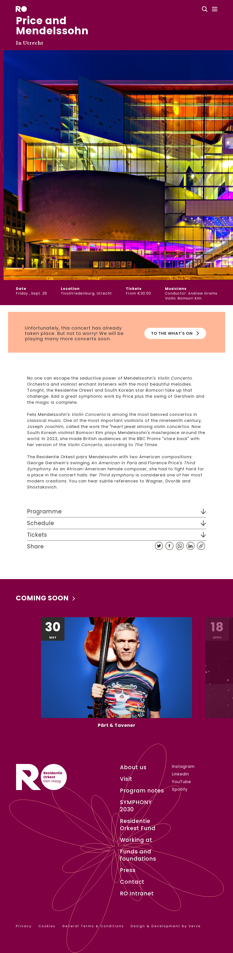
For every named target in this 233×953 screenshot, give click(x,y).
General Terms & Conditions (93, 926)
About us (133, 767)
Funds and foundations (138, 855)
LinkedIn (180, 774)
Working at (136, 840)
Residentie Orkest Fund (138, 825)
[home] (21, 9)
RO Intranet (137, 893)
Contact (132, 882)
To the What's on (175, 333)
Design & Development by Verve (166, 926)
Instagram (183, 766)
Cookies (47, 926)
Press (128, 870)
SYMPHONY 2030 (136, 806)
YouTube (181, 781)
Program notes (142, 790)
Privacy (24, 926)
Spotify (180, 789)
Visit (126, 779)
